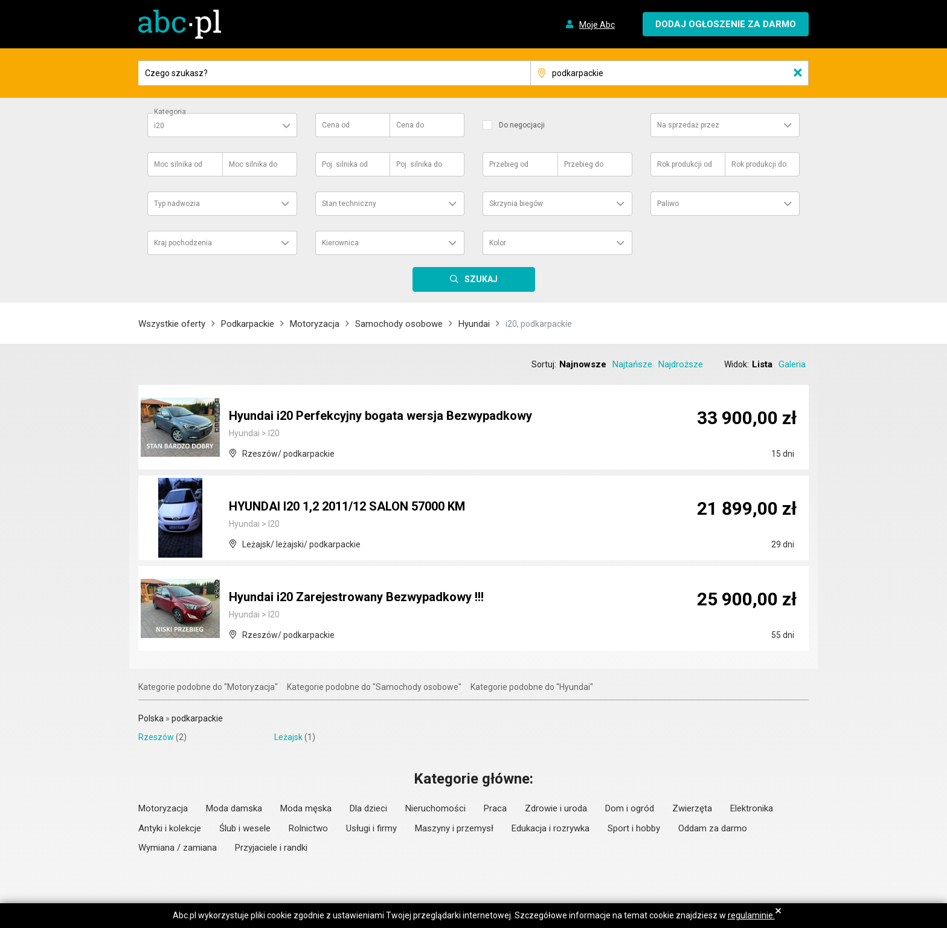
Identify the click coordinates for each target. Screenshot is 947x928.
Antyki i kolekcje (169, 828)
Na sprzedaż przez (688, 125)
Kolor (497, 243)
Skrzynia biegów (516, 203)
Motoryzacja (314, 323)
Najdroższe (680, 364)
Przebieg (508, 164)
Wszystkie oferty (171, 323)
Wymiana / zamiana (177, 847)
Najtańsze (632, 364)
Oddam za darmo (712, 828)
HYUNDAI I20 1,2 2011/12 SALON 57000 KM (347, 506)
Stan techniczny (349, 203)
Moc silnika (178, 164)
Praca (495, 808)
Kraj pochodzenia (183, 243)
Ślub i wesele (245, 828)
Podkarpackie (247, 323)
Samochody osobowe (399, 323)
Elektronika (751, 808)
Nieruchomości (435, 808)
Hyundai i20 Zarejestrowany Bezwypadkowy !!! (356, 597)
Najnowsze (582, 364)
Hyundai (474, 323)
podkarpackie (197, 718)
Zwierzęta (692, 808)
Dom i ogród (629, 808)
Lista (762, 364)
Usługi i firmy (371, 828)
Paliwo (668, 203)
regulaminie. (751, 915)
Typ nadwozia (177, 203)
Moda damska (234, 808)
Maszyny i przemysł (454, 828)
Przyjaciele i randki (271, 847)
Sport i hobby (634, 828)
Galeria (792, 364)
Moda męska (306, 808)
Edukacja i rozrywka (550, 828)
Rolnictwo (308, 828)
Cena (336, 125)
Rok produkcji (684, 164)
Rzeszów (156, 737)
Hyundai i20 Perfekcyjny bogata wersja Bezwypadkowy (380, 415)
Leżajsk (288, 737)
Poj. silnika (345, 164)
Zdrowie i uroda (556, 808)
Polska (151, 718)
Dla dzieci (368, 808)
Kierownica (340, 243)
